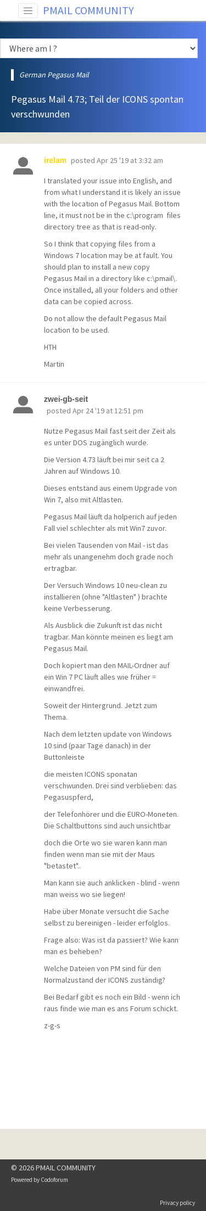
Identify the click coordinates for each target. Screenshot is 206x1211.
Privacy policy (177, 1203)
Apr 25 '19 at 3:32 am (130, 160)
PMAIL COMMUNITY (88, 10)
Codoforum (54, 1180)
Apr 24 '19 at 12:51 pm (108, 411)
